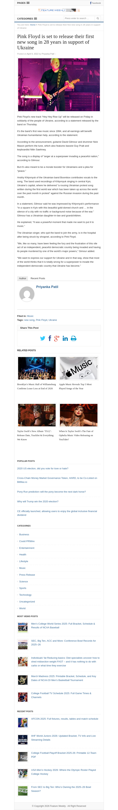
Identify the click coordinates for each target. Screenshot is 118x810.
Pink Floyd (41, 320)
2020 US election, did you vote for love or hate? (42, 468)
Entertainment (26, 548)
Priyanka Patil (47, 287)
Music (30, 316)
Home (32, 25)
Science (23, 581)
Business (24, 534)
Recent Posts (38, 278)
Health (22, 554)
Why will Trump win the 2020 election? (37, 501)
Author (22, 278)
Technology (25, 594)
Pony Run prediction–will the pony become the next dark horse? (51, 491)
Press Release (27, 574)
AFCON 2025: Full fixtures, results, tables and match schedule (64, 718)
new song (29, 320)
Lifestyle (23, 561)
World (22, 608)
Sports (22, 588)
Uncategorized (27, 601)
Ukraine (53, 320)
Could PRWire (27, 541)
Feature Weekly (58, 806)
